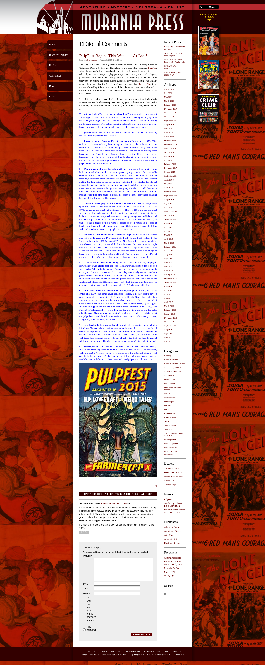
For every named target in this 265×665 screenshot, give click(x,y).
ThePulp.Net (169, 576)
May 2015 (168, 235)
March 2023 (169, 89)
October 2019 (169, 117)
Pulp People (169, 401)
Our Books (115, 656)
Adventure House (171, 468)
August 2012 (169, 330)
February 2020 (170, 105)
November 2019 (170, 113)
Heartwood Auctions (173, 472)
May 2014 (168, 266)
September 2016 (170, 195)
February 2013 (170, 310)
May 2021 (168, 97)
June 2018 (168, 160)
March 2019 (169, 136)
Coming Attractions (172, 558)
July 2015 (168, 227)
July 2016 (168, 203)
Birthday (167, 356)
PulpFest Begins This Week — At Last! (113, 55)
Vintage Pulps (170, 484)
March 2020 (169, 101)
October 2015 (169, 215)
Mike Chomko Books (173, 476)
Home (52, 44)
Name (85, 588)
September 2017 (170, 176)
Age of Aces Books (172, 531)
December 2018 (170, 144)
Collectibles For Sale (172, 371)
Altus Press (169, 535)
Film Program (169, 383)
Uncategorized (170, 439)
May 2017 (168, 184)
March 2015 (169, 243)
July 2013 (168, 290)
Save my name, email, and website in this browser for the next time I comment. (91, 618)
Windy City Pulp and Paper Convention (173, 504)
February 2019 (170, 140)
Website (87, 598)
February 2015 (170, 247)
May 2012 (168, 341)
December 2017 (170, 168)
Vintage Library (171, 480)
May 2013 (168, 298)
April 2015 (168, 239)
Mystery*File (144, 84)
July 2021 (168, 93)
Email (85, 593)
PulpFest (152, 67)
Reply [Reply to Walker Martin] (83, 532)
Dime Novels (169, 379)
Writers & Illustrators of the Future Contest (174, 511)
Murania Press (170, 397)
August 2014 (169, 255)
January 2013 (169, 314)
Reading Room (170, 413)
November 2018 (170, 148)
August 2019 (169, 124)
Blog (51, 86)
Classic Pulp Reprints (172, 367)
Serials (167, 421)
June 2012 (168, 337)
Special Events (170, 425)
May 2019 (168, 128)
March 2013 (169, 306)
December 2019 (170, 109)
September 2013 (170, 282)
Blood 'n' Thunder (171, 359)
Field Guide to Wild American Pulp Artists (173, 563)
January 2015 (169, 251)
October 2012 (169, 322)
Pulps (166, 409)
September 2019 (170, 121)
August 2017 (169, 180)
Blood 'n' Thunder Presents (174, 363)
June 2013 (168, 294)
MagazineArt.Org (172, 568)
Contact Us (176, 656)
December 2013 (170, 278)
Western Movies (170, 447)
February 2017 (170, 192)
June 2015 (168, 231)
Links (52, 96)
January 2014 (169, 274)
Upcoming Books (171, 443)
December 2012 (170, 318)
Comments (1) (151, 486)
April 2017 (168, 188)
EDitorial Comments (152, 656)
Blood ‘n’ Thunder (58, 55)
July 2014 (168, 259)
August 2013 (169, 286)
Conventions (92, 60)
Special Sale (169, 429)
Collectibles (55, 75)
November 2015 (170, 211)
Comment (87, 557)
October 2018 (169, 152)
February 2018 (170, 164)
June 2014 (168, 263)
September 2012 (170, 326)
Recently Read (170, 417)
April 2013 (168, 302)
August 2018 (169, 156)
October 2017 (169, 172)
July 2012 (168, 333)
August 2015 (169, 223)
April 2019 (168, 132)
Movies (167, 394)
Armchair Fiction (171, 539)
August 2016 (169, 199)
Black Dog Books (172, 543)
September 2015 (170, 219)
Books (52, 65)
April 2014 (168, 270)
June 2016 (168, 207)
